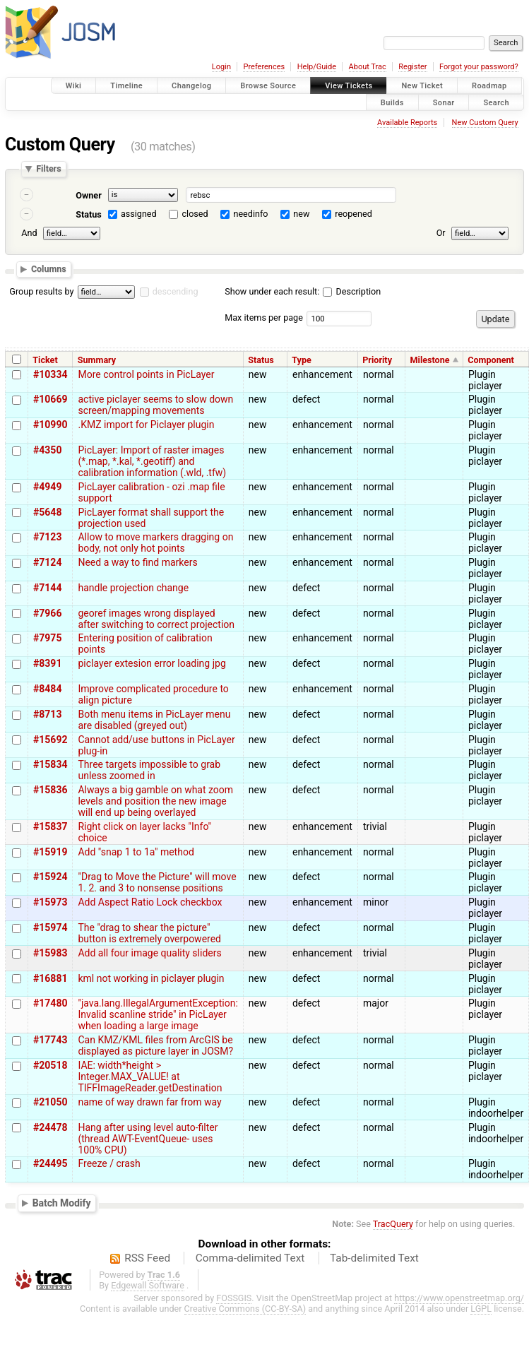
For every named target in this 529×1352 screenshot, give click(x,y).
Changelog (191, 85)
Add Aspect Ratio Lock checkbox (150, 902)
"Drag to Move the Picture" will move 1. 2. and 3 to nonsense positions (157, 882)
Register (412, 66)
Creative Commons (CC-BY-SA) (245, 1308)
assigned (139, 213)
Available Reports (407, 122)
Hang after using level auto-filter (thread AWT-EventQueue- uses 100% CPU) (148, 1139)
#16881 (50, 978)
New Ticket (422, 85)
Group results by (41, 291)
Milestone (430, 360)
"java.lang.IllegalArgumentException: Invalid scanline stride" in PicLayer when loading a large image (157, 1014)
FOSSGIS (233, 1298)
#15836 (50, 789)
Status (89, 214)
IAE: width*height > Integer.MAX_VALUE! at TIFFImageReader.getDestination (150, 1076)
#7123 (47, 536)
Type (301, 360)
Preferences (264, 66)
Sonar (444, 102)
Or (441, 232)
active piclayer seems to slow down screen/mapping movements (155, 404)
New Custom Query (485, 122)
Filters (48, 169)
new (301, 213)
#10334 (50, 374)
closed (195, 213)
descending (175, 291)
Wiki (74, 85)
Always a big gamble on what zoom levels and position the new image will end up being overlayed (155, 801)
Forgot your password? (478, 66)
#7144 (47, 587)
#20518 (50, 1065)
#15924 (50, 876)
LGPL (481, 1308)
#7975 (47, 638)
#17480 (50, 1003)
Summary (97, 360)
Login (221, 66)
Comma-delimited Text (250, 1258)
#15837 (50, 826)
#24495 (50, 1163)
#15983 (50, 953)
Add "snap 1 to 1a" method (136, 852)
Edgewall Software (147, 1285)
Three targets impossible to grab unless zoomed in (149, 770)
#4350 (47, 450)
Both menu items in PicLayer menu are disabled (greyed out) (154, 719)
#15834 (50, 764)
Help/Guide (316, 66)
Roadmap (489, 85)
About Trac (367, 66)
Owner (88, 195)
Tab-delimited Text (374, 1258)
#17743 (50, 1039)
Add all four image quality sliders (149, 953)
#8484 (47, 688)
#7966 (47, 613)
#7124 (47, 562)
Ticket (44, 360)
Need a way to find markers (137, 562)
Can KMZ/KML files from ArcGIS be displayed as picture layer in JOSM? (155, 1045)
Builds (392, 102)
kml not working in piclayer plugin (151, 978)
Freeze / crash (109, 1163)
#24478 (50, 1127)
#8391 (47, 663)
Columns (48, 268)
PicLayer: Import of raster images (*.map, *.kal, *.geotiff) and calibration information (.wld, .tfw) (152, 461)
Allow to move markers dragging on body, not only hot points (155, 542)
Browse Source (268, 85)
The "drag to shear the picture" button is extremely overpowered (149, 933)
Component (491, 360)
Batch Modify (61, 1203)
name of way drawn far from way (149, 1102)
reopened (353, 213)
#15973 (50, 902)
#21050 (50, 1102)
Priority (377, 360)
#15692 (50, 739)
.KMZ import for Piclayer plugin (146, 424)
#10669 (50, 399)
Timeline (126, 85)
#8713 (47, 714)
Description (352, 291)
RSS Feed (147, 1258)
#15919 (50, 852)
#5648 (47, 512)
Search (496, 102)
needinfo (250, 213)
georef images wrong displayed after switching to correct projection (156, 618)
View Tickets (348, 85)
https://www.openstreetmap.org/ (459, 1298)
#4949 (47, 486)
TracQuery (393, 1223)
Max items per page (264, 317)
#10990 (50, 424)
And (29, 232)
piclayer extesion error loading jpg (151, 663)
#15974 (50, 927)
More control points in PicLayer (146, 374)
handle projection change (133, 587)
